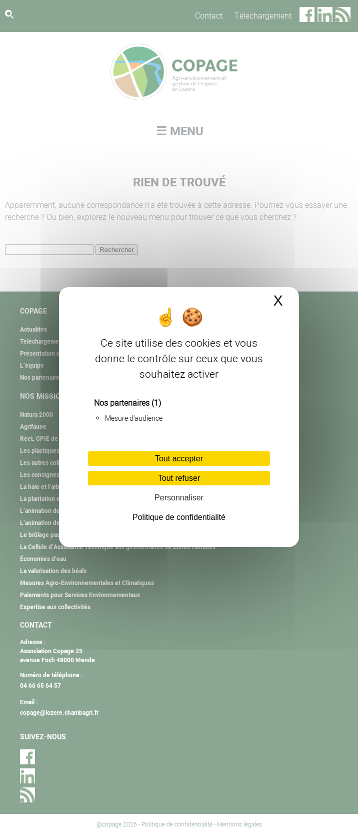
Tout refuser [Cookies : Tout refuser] (179, 478)
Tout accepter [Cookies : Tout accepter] (179, 458)
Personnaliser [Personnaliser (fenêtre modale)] (179, 497)
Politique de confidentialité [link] (179, 517)
